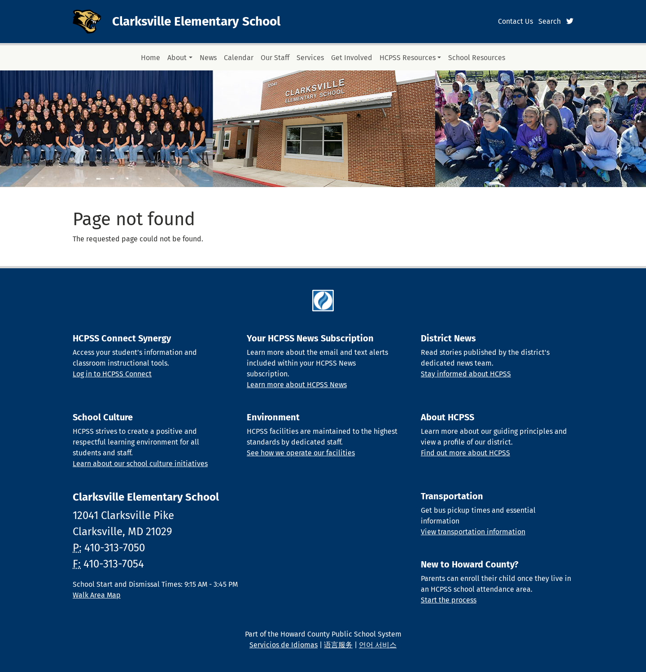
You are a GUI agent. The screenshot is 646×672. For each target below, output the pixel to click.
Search (549, 21)
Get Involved (351, 57)
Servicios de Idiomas (283, 645)
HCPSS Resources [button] (408, 57)
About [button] (177, 57)
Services (310, 57)
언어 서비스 (378, 645)
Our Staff (275, 57)
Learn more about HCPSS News (297, 384)
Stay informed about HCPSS (466, 374)
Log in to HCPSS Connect (112, 374)
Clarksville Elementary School (196, 21)
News (208, 57)
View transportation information (473, 532)
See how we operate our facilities (301, 453)
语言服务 (338, 645)
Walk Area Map (97, 595)
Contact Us (515, 21)
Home (150, 57)
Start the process (448, 600)
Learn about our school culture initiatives (140, 463)
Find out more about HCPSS (465, 453)
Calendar (238, 57)
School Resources (476, 57)
